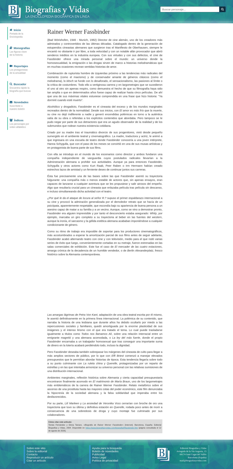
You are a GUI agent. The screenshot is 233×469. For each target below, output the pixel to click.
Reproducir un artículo (40, 457)
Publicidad (98, 454)
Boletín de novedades (105, 451)
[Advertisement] (104, 284)
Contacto (32, 454)
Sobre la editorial (37, 451)
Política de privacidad (105, 460)
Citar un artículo (36, 460)
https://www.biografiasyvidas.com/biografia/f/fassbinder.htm (112, 428)
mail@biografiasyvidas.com (193, 460)
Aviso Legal (99, 457)
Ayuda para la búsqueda (107, 448)
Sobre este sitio (36, 448)
